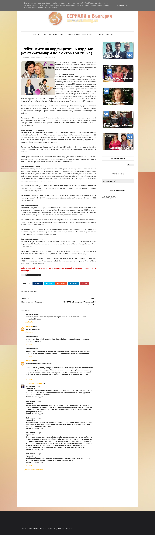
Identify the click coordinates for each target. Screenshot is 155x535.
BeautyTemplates (40, 528)
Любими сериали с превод (109, 34)
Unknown (29, 326)
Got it (128, 5)
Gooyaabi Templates (65, 528)
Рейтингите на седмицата (34, 43)
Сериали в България (34, 383)
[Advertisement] (58, 489)
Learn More (119, 5)
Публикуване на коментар (33, 469)
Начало (36, 34)
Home (22, 43)
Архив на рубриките (53, 34)
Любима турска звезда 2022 (80, 34)
